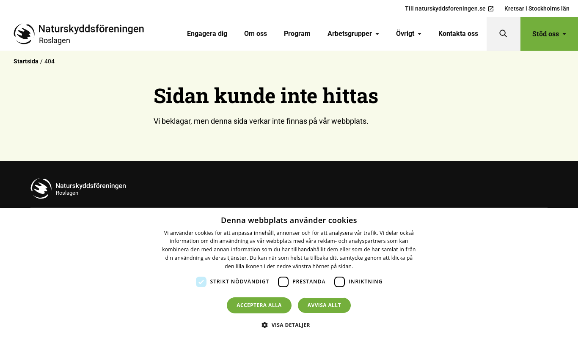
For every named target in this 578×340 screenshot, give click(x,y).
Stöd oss (549, 33)
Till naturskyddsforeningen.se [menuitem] (449, 8)
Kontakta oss (458, 34)
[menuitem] (207, 34)
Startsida (26, 61)
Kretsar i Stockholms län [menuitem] (537, 8)
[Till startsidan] (82, 33)
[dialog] (289, 274)
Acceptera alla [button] (259, 305)
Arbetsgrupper (353, 34)
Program (297, 34)
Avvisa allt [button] (324, 305)
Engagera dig (207, 34)
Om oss (255, 34)
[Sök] (503, 34)
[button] (289, 325)
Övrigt (408, 34)
